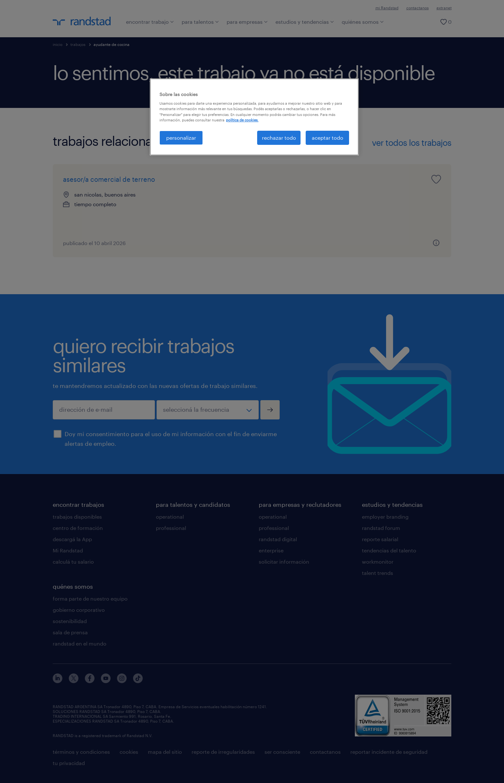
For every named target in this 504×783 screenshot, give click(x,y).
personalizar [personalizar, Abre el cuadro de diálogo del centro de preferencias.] (181, 138)
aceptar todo (327, 138)
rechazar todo (279, 138)
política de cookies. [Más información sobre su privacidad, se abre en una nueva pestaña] (242, 120)
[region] (254, 116)
